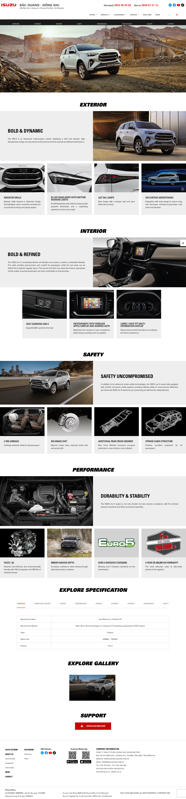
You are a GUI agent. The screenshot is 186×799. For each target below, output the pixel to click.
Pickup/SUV (28, 754)
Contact (9, 777)
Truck (26, 759)
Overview (15, 24)
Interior (59, 24)
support (171, 24)
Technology (9, 763)
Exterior (37, 24)
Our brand (29, 750)
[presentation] (3, 189)
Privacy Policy (10, 790)
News (157, 15)
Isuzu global (9, 768)
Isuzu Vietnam (11, 750)
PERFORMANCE (102, 24)
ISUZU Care (147, 15)
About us (9, 754)
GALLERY (149, 24)
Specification (127, 24)
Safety (79, 24)
